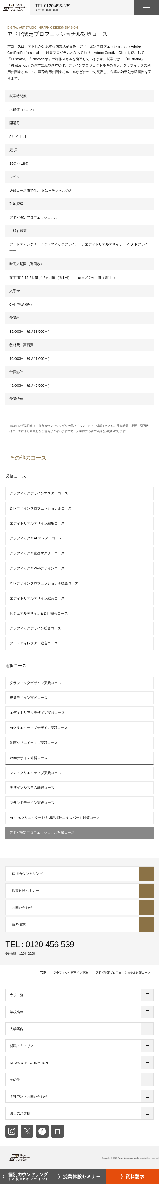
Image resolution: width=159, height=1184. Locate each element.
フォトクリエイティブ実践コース (35, 773)
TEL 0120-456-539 (52, 7)
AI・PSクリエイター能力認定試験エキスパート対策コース (55, 818)
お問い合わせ (80, 907)
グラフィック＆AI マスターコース (36, 538)
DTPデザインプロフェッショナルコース (40, 508)
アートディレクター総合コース (34, 643)
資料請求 (80, 924)
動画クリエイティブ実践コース (34, 743)
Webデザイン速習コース (29, 758)
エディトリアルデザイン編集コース (37, 523)
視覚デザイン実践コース (28, 698)
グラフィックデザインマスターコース (39, 493)
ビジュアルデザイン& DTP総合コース (39, 613)
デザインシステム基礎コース (32, 788)
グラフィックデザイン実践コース (35, 683)
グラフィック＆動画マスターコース (37, 553)
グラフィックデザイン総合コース (35, 628)
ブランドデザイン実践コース (32, 803)
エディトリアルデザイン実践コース (37, 713)
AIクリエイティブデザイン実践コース (39, 728)
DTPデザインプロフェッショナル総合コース (44, 583)
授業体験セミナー (80, 891)
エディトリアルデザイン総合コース (37, 598)
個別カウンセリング (80, 874)
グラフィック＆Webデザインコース (37, 568)
